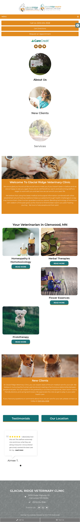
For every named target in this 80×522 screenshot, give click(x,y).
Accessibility (31, 515)
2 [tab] (20, 465)
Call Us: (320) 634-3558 (40, 23)
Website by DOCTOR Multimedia (48, 515)
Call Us (20, 520)
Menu (4, 16)
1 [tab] (18, 465)
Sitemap (23, 515)
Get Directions (40, 29)
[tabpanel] (21, 446)
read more (19, 450)
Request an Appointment (40, 34)
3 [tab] (23, 465)
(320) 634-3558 (43, 401)
